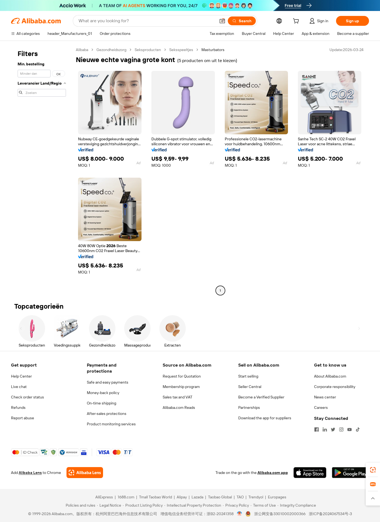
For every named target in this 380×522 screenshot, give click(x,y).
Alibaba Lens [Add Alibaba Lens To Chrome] (30, 472)
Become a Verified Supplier (261, 397)
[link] (373, 470)
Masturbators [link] (212, 50)
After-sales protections (106, 413)
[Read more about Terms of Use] (263, 505)
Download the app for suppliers (264, 418)
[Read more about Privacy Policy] (236, 505)
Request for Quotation (182, 376)
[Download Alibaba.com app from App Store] (309, 472)
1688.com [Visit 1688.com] (126, 497)
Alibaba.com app (272, 472)
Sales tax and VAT (177, 397)
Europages (277, 497)
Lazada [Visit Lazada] (197, 497)
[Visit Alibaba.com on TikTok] (357, 429)
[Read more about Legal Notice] (109, 505)
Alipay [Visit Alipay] (182, 497)
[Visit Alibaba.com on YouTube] (349, 429)
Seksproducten (148, 50)
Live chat (19, 386)
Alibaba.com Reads (179, 407)
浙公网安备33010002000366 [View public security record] (280, 514)
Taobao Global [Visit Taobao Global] (220, 497)
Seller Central (249, 386)
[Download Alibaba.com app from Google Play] (350, 472)
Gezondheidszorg (111, 50)
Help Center (21, 376)
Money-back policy (103, 392)
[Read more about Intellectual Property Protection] (192, 505)
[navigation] (41, 171)
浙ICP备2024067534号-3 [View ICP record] (330, 514)
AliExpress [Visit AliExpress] (104, 497)
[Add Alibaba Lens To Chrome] (84, 472)
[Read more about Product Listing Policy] (143, 505)
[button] (222, 21)
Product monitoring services (111, 424)
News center (325, 397)
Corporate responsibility (334, 386)
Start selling (248, 376)
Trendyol (255, 497)
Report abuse (22, 418)
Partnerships (249, 407)
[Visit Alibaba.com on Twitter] (333, 429)
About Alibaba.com (330, 376)
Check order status (27, 397)
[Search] (242, 20)
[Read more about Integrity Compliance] (297, 505)
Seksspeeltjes (181, 50)
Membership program (181, 386)
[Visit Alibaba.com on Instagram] (341, 429)
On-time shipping (101, 403)
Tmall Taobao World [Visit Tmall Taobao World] (155, 497)
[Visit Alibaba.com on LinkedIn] (324, 429)
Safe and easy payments (107, 382)
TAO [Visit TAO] (240, 497)
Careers (321, 407)
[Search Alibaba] (147, 21)
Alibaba (82, 50)
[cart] (297, 21)
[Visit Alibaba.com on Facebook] (316, 429)
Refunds (18, 407)
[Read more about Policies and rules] (79, 505)
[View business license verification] (239, 514)
